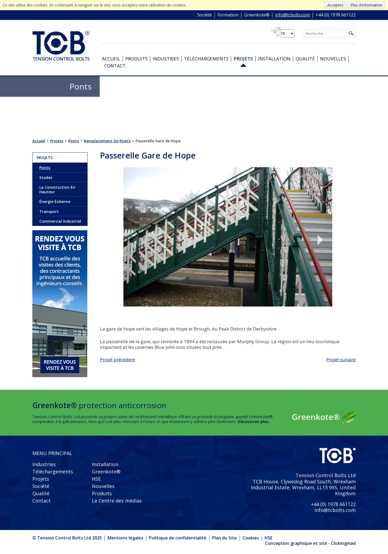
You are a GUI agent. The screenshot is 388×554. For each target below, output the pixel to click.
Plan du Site (224, 538)
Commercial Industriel (60, 221)
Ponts (44, 167)
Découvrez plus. (254, 421)
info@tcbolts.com (292, 15)
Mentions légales (125, 538)
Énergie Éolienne (54, 201)
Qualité (305, 59)
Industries (166, 59)
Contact (115, 66)
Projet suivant (341, 359)
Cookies (250, 538)
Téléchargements (206, 59)
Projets (243, 59)
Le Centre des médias (117, 500)
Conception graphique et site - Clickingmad (310, 543)
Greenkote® (256, 15)
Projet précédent (117, 359)
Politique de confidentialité (177, 538)
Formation (227, 15)
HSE (96, 479)
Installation (274, 59)
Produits (136, 59)
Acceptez (335, 5)
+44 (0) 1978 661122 (336, 15)
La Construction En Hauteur (57, 189)
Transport (49, 211)
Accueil (111, 59)
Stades (45, 177)
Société (204, 15)
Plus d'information (366, 5)
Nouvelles (333, 59)
